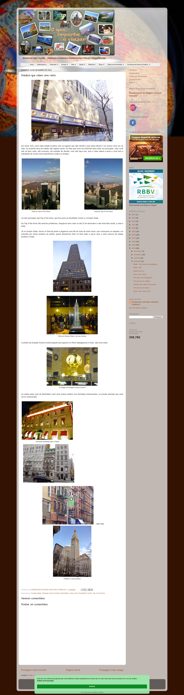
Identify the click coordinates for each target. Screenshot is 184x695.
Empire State (36, 593)
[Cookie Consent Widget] (92, 687)
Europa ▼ (64, 64)
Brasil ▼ (82, 64)
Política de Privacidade (138, 76)
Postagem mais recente (33, 670)
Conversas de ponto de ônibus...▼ (138, 64)
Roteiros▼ (92, 64)
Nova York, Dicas (140, 274)
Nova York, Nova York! (142, 291)
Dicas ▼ (101, 64)
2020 (134, 228)
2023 (134, 221)
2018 (134, 235)
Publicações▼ (42, 64)
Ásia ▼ (73, 64)
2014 (134, 248)
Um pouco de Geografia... (143, 278)
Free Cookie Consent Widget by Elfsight (92, 692)
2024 (134, 218)
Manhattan (65, 593)
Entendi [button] (141, 685)
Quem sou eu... (139, 271)
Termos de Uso (135, 79)
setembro (137, 261)
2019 (134, 231)
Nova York (74, 593)
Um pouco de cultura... (142, 288)
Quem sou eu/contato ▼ (116, 64)
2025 (134, 214)
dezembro (138, 251)
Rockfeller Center (85, 593)
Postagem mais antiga (111, 670)
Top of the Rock (99, 593)
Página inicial (73, 670)
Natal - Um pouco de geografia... (145, 264)
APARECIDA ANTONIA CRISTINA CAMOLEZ (145, 303)
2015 (134, 245)
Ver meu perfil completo (138, 308)
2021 (134, 225)
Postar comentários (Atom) (38, 675)
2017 (134, 238)
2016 (134, 242)
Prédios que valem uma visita (144, 284)
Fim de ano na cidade (141, 281)
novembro (138, 255)
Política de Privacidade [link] (51, 686)
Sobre (131, 82)
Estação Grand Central (51, 593)
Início (32, 64)
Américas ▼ (54, 64)
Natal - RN (137, 267)
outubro (137, 258)
